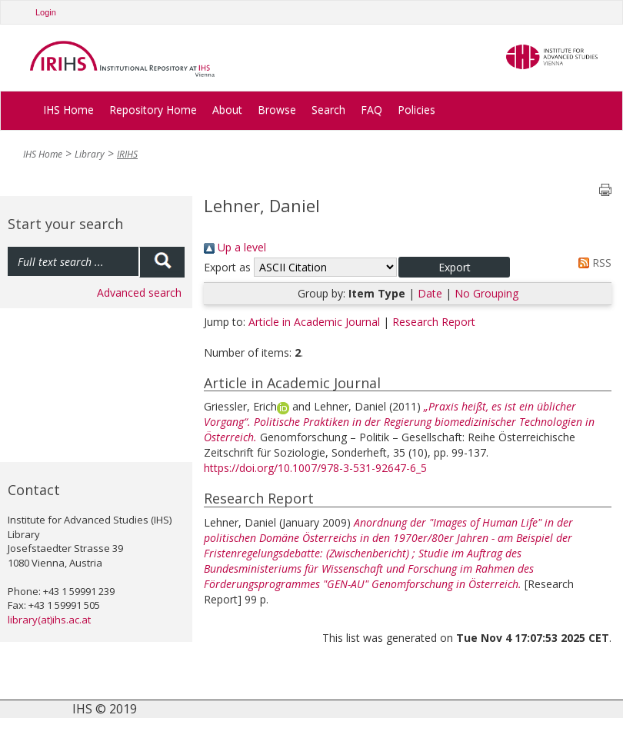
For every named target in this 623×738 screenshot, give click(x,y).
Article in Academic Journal (314, 321)
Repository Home (153, 109)
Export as (227, 267)
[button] (454, 267)
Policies (416, 109)
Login (45, 12)
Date (430, 293)
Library (90, 154)
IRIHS (127, 154)
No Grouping (486, 293)
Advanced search (139, 292)
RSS (592, 262)
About (227, 109)
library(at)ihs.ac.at (49, 620)
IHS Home (68, 109)
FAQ (371, 109)
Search (328, 109)
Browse (277, 109)
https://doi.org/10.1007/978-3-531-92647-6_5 (315, 467)
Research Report (433, 321)
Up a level (235, 247)
